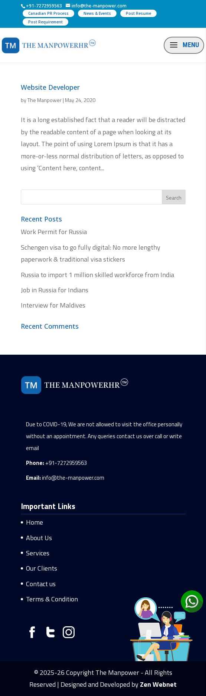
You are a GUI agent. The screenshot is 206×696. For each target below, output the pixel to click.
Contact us (41, 584)
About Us (39, 538)
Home (34, 522)
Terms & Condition (52, 599)
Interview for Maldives (53, 305)
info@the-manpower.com (73, 477)
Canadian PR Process (48, 13)
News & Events (97, 13)
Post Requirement (45, 21)
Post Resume (138, 13)
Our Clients (41, 568)
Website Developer (50, 87)
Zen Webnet (158, 684)
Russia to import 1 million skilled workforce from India (97, 275)
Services (37, 553)
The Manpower (44, 100)
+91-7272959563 (66, 463)
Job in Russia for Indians (54, 290)
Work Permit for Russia (54, 232)
